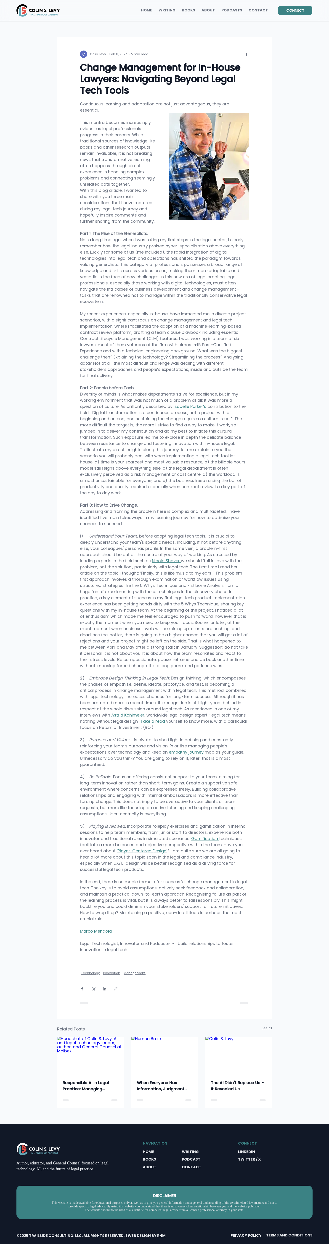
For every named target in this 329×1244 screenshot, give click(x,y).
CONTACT (191, 1167)
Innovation (111, 973)
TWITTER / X (249, 1159)
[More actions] (246, 54)
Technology (90, 973)
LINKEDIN (246, 1151)
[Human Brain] (164, 1055)
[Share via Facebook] (82, 989)
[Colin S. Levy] (238, 1055)
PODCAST (191, 1159)
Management (135, 973)
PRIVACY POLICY (246, 1235)
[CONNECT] (295, 10)
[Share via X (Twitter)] (93, 989)
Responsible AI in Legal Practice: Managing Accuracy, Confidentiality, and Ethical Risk (89, 1086)
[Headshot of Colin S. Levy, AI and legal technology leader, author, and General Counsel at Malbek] (90, 1055)
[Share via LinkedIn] (104, 989)
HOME (148, 1151)
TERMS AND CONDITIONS (289, 1235)
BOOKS (149, 1159)
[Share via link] (116, 989)
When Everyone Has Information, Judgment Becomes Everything (160, 1086)
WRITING (190, 1151)
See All (267, 1028)
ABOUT (149, 1167)
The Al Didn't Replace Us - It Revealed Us (237, 1086)
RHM (161, 1235)
